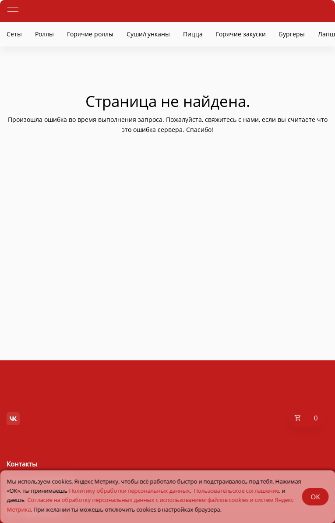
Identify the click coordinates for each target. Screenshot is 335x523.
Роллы (44, 34)
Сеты (14, 34)
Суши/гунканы (148, 34)
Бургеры (292, 34)
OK (315, 496)
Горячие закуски (241, 34)
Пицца (193, 34)
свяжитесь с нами (232, 119)
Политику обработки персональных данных (129, 491)
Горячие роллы (90, 34)
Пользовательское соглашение (236, 491)
